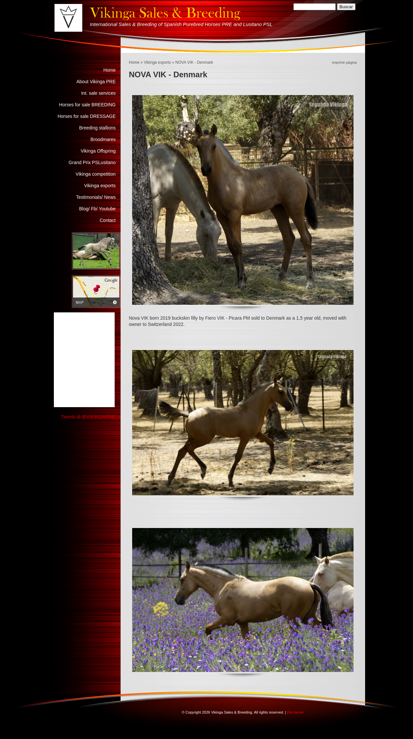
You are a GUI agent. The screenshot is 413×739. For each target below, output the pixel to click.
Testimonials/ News (96, 197)
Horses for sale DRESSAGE (86, 116)
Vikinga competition (96, 174)
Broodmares (103, 139)
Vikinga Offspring (98, 151)
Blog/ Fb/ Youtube (97, 208)
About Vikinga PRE (96, 81)
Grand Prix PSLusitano (92, 162)
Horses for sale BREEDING (87, 104)
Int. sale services (98, 93)
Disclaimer (295, 712)
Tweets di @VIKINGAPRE (88, 416)
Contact (108, 220)
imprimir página (344, 62)
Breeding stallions (97, 127)
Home (134, 62)
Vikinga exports (157, 62)
